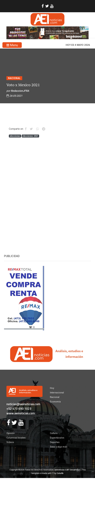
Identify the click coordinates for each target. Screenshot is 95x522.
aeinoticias (60, 470)
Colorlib (60, 473)
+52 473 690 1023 (18, 408)
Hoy (52, 388)
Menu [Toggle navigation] (12, 45)
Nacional (14, 78)
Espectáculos (57, 437)
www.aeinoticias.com (20, 413)
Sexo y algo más (58, 446)
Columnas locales (16, 437)
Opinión (10, 433)
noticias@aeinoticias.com (23, 404)
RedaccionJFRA (20, 90)
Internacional (57, 392)
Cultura (53, 433)
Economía (55, 401)
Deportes (55, 442)
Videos (10, 442)
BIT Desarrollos (73, 470)
